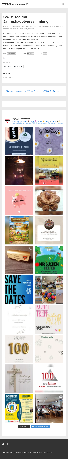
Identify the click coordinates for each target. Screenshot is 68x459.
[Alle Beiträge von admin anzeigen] (6, 26)
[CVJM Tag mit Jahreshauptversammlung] (32, 26)
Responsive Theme (46, 452)
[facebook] (8, 445)
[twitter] (3, 445)
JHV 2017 (31, 29)
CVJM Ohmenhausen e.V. (15, 4)
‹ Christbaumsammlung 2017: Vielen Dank (21, 91)
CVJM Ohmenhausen (20, 29)
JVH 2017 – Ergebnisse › (53, 91)
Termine (58, 26)
